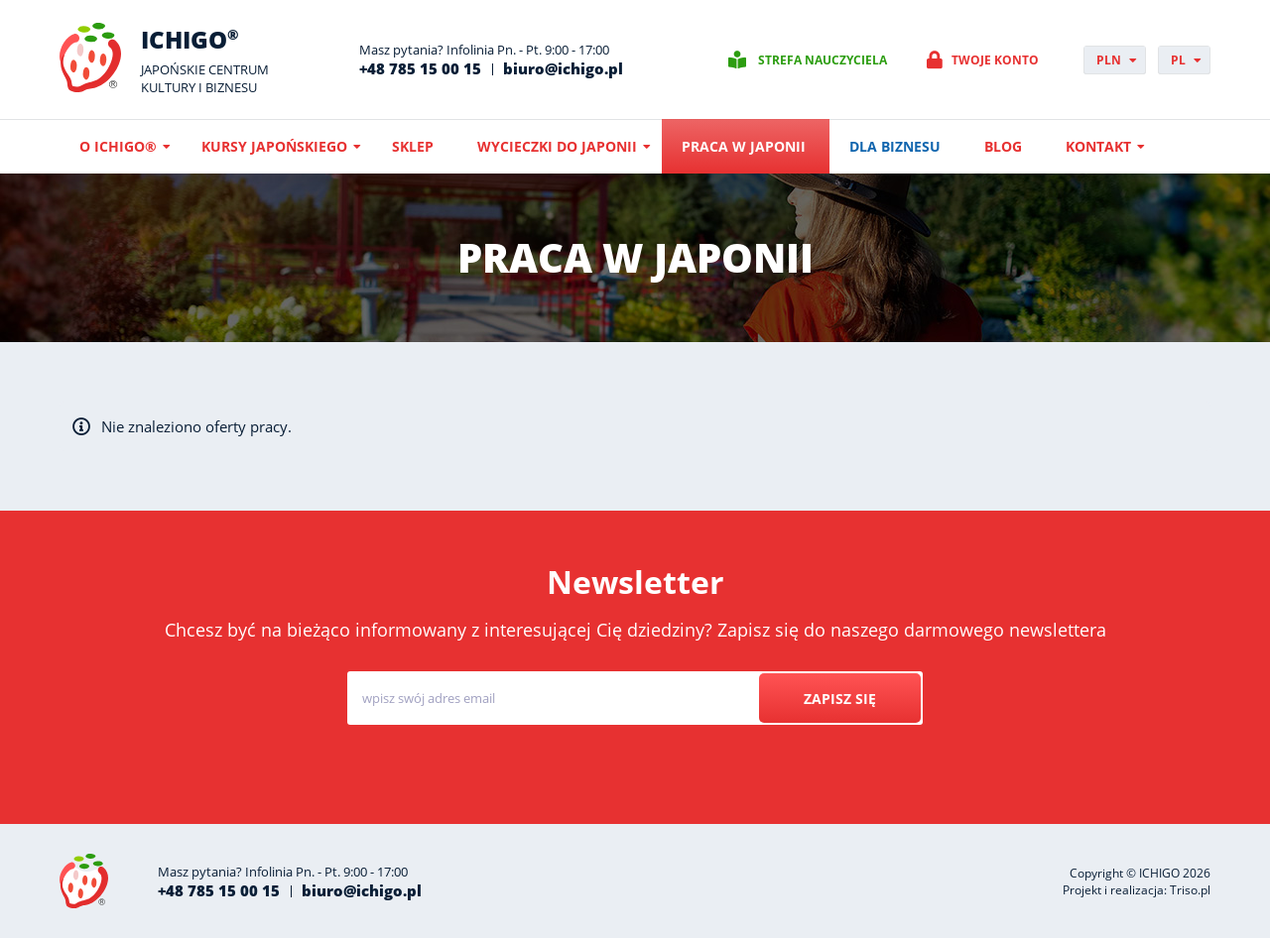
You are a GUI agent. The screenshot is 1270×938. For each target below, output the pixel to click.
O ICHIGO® (118, 146)
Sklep (413, 146)
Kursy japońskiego (274, 146)
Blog (1003, 146)
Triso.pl (1190, 889)
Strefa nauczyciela (822, 60)
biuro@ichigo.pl (563, 68)
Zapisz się (840, 698)
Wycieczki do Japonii (557, 146)
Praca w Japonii (744, 146)
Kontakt (1098, 146)
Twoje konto (995, 60)
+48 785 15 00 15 (420, 68)
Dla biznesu (895, 146)
